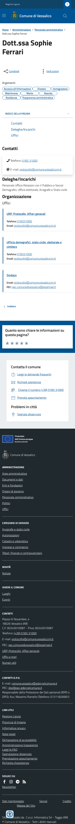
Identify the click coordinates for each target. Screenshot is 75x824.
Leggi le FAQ (9, 749)
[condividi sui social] (11, 71)
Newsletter (9, 787)
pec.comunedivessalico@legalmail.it (34, 287)
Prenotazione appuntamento (19, 758)
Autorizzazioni (10, 535)
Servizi (43, 801)
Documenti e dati (12, 479)
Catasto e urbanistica (15, 541)
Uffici (5, 509)
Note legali (8, 734)
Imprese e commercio (15, 547)
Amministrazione (21, 30)
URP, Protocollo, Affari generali (26, 214)
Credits (67, 801)
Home (5, 30)
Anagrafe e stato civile (16, 529)
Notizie (6, 573)
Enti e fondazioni (12, 485)
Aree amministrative (14, 473)
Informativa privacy (14, 728)
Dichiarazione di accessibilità (19, 740)
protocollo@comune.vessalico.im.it (41, 169)
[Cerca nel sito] (63, 15)
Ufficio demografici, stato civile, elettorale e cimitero (34, 244)
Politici (6, 503)
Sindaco (12, 275)
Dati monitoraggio (13, 801)
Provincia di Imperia (14, 722)
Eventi (6, 599)
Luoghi (6, 593)
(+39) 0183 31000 (25, 633)
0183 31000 (30, 160)
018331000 (24, 221)
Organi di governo (13, 491)
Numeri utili (9, 662)
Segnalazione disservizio (17, 754)
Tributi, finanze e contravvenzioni (22, 553)
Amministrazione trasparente (20, 745)
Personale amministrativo (49, 30)
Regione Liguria (13, 4)
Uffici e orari (9, 657)
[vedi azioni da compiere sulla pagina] (50, 71)
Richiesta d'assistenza (15, 763)
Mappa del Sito (26, 805)
